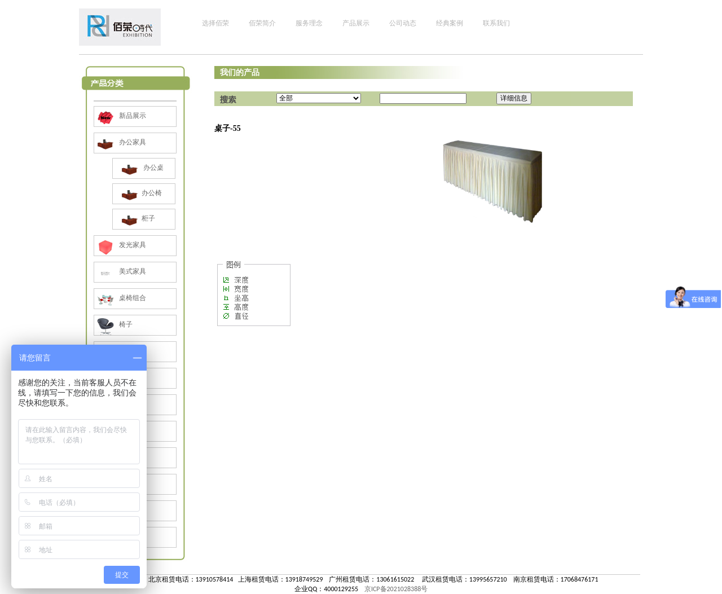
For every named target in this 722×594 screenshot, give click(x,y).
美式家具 (120, 271)
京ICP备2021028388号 (396, 589)
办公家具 (120, 142)
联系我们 (496, 23)
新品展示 (120, 116)
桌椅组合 (120, 298)
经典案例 (449, 23)
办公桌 (141, 167)
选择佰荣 (215, 23)
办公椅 (140, 193)
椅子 (113, 324)
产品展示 (355, 23)
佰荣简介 (262, 23)
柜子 (136, 218)
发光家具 (120, 245)
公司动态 (402, 23)
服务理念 (309, 23)
